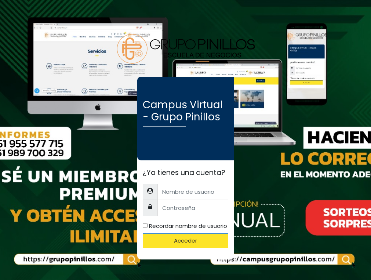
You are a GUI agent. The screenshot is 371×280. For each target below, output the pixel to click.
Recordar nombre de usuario (188, 226)
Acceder (185, 240)
